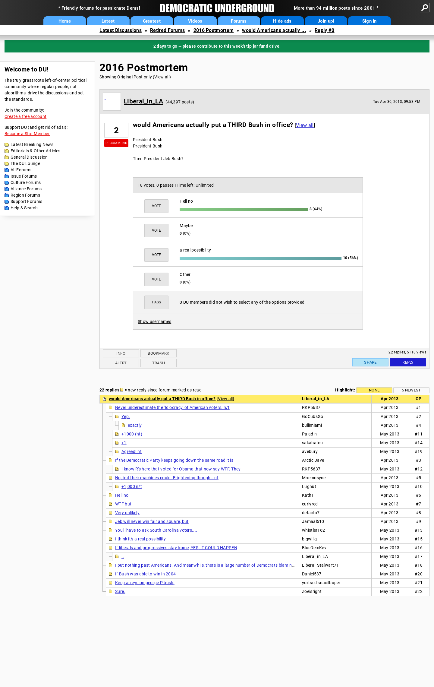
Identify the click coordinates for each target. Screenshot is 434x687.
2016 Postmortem (213, 30)
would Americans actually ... (274, 30)
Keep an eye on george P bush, (145, 582)
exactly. (135, 425)
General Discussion (29, 157)
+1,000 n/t (131, 486)
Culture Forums (26, 182)
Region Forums (25, 195)
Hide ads (282, 21)
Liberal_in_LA (143, 101)
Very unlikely (127, 512)
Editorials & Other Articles (35, 150)
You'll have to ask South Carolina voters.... (156, 530)
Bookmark (158, 353)
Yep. (125, 416)
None (374, 390)
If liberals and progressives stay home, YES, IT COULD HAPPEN (176, 547)
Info (120, 353)
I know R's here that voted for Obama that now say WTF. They (181, 469)
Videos (195, 21)
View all (161, 76)
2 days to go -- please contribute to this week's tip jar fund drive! (217, 46)
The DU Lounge (25, 163)
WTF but (123, 504)
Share (370, 362)
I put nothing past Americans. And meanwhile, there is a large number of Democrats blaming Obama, (213, 565)
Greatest (152, 21)
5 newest (411, 390)
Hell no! (122, 495)
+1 (124, 442)
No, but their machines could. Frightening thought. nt (167, 477)
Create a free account (25, 116)
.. (122, 556)
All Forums (21, 169)
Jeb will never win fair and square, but (152, 521)
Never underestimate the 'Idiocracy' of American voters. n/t (172, 407)
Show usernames (154, 321)
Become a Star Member (27, 133)
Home (64, 21)
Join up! (326, 21)
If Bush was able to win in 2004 (145, 573)
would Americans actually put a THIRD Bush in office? (162, 398)
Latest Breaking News (32, 144)
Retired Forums (167, 30)
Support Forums (26, 201)
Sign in (369, 21)
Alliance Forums (26, 188)
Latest (108, 21)
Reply (408, 362)
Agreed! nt (131, 451)
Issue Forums (24, 176)
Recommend (116, 143)
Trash (158, 363)
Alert (121, 363)
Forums (239, 21)
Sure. (120, 591)
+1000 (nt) (131, 434)
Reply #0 (324, 30)
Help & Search (24, 207)
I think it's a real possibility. (141, 539)
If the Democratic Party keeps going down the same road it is (174, 460)
